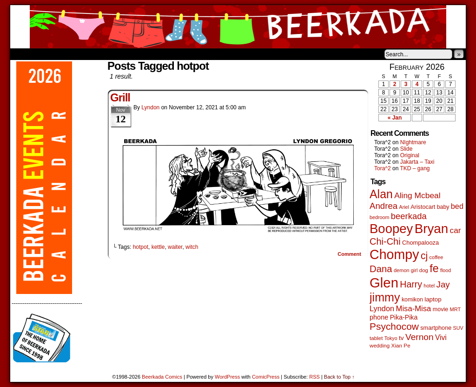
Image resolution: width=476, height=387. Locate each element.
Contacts (114, 54)
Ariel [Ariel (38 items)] (404, 207)
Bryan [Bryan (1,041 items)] (432, 228)
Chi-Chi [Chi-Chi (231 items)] (385, 241)
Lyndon (150, 107)
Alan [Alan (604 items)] (381, 193)
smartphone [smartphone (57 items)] (435, 328)
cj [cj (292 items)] (424, 255)
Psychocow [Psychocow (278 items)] (394, 326)
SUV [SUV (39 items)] (458, 328)
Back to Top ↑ (339, 377)
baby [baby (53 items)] (443, 207)
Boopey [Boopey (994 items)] (391, 228)
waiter (175, 247)
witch (191, 247)
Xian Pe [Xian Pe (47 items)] (400, 345)
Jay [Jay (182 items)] (443, 284)
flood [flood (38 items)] (445, 270)
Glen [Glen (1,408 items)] (384, 282)
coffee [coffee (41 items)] (436, 257)
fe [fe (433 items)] (434, 268)
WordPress (227, 377)
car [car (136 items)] (455, 230)
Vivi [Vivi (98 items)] (441, 337)
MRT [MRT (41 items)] (455, 309)
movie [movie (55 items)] (441, 309)
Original (409, 155)
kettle (158, 247)
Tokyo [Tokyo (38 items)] (390, 338)
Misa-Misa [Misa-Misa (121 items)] (413, 308)
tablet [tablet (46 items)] (376, 338)
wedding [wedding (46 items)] (380, 345)
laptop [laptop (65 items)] (433, 299)
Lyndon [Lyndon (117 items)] (382, 308)
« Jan (395, 117)
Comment (349, 254)
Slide (406, 149)
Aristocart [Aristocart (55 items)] (422, 207)
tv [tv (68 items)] (401, 337)
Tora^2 (382, 168)
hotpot (140, 247)
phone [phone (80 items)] (379, 317)
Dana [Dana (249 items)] (381, 269)
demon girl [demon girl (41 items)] (405, 270)
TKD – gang (415, 168)
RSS (314, 377)
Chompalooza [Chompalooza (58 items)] (420, 242)
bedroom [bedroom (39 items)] (380, 217)
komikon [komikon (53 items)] (412, 299)
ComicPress (265, 377)
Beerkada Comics (238, 26)
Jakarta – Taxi (417, 162)
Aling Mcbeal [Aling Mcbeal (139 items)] (417, 195)
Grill (120, 97)
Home (23, 54)
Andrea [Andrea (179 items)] (383, 206)
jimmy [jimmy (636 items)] (385, 297)
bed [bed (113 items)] (457, 206)
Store (79, 54)
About (51, 54)
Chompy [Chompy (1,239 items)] (394, 254)
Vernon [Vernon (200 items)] (419, 337)
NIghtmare (413, 142)
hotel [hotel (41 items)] (429, 285)
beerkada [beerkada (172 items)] (409, 216)
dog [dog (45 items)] (423, 270)
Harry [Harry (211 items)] (411, 284)
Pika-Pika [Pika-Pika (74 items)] (404, 317)
